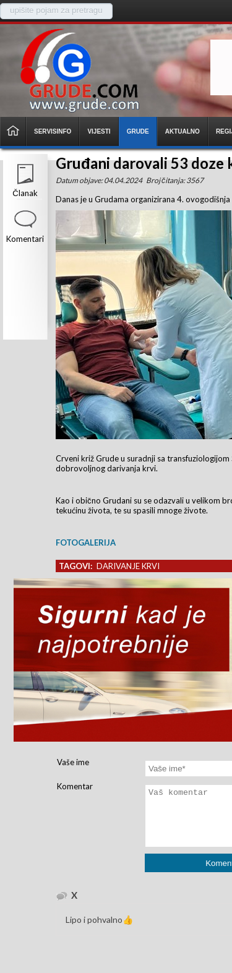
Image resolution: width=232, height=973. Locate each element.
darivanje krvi (128, 566)
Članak (24, 193)
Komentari (25, 239)
